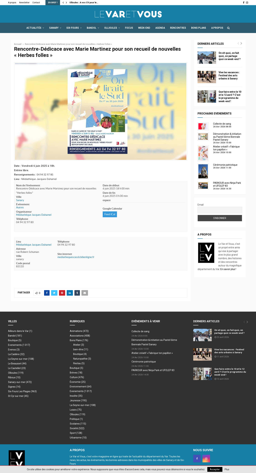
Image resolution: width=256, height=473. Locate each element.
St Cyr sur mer (18, 396)
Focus (129, 27)
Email (201, 204)
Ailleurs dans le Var (20, 331)
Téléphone (22, 218)
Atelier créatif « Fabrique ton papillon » (152, 353)
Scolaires (78, 423)
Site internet (64, 253)
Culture (77, 377)
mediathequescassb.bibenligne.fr (75, 257)
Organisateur (24, 211)
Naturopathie (82, 358)
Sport (76, 433)
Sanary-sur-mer (20, 382)
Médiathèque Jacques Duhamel (33, 214)
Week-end (144, 27)
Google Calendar (112, 208)
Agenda (160, 27)
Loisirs (76, 409)
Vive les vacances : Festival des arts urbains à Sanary (229, 75)
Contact (36, 2)
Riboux (14, 377)
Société (77, 428)
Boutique (14, 340)
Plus (227, 469)
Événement (22, 204)
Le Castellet (17, 368)
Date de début (111, 185)
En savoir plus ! (228, 269)
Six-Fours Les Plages (22, 391)
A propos (12, 2)
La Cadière (16, 354)
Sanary (53, 27)
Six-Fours (72, 27)
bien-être (80, 349)
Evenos (14, 349)
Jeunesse (78, 400)
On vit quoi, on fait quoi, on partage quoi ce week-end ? (230, 56)
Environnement (80, 386)
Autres (20, 207)
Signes (14, 386)
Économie (78, 382)
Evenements (15, 345)
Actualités (33, 27)
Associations (80, 335)
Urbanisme (78, 437)
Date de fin (109, 192)
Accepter (215, 469)
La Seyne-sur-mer (21, 359)
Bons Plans (198, 27)
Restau (79, 363)
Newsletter (24, 2)
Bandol (91, 27)
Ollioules (110, 27)
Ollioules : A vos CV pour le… (83, 2)
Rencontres (178, 27)
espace (107, 200)
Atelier (78, 344)
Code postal (23, 263)
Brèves (76, 372)
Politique (76, 419)
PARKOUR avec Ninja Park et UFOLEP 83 (153, 370)
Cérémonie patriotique (144, 361)
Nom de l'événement (28, 185)
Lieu (18, 241)
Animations (79, 331)
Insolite (76, 395)
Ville (18, 196)
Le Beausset (17, 363)
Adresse (21, 248)
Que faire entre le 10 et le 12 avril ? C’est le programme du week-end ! (230, 372)
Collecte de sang (140, 331)
